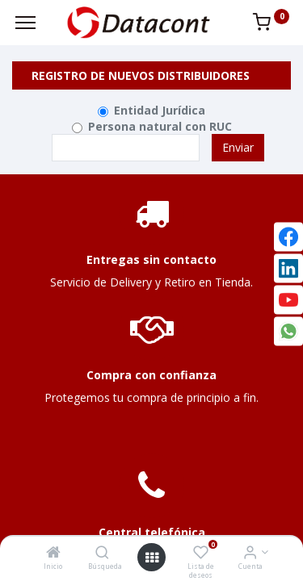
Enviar (238, 147)
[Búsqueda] (102, 553)
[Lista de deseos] (200, 553)
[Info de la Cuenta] (250, 553)
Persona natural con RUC (160, 126)
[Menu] (25, 22)
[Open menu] (151, 557)
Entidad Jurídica (159, 110)
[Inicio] (53, 553)
